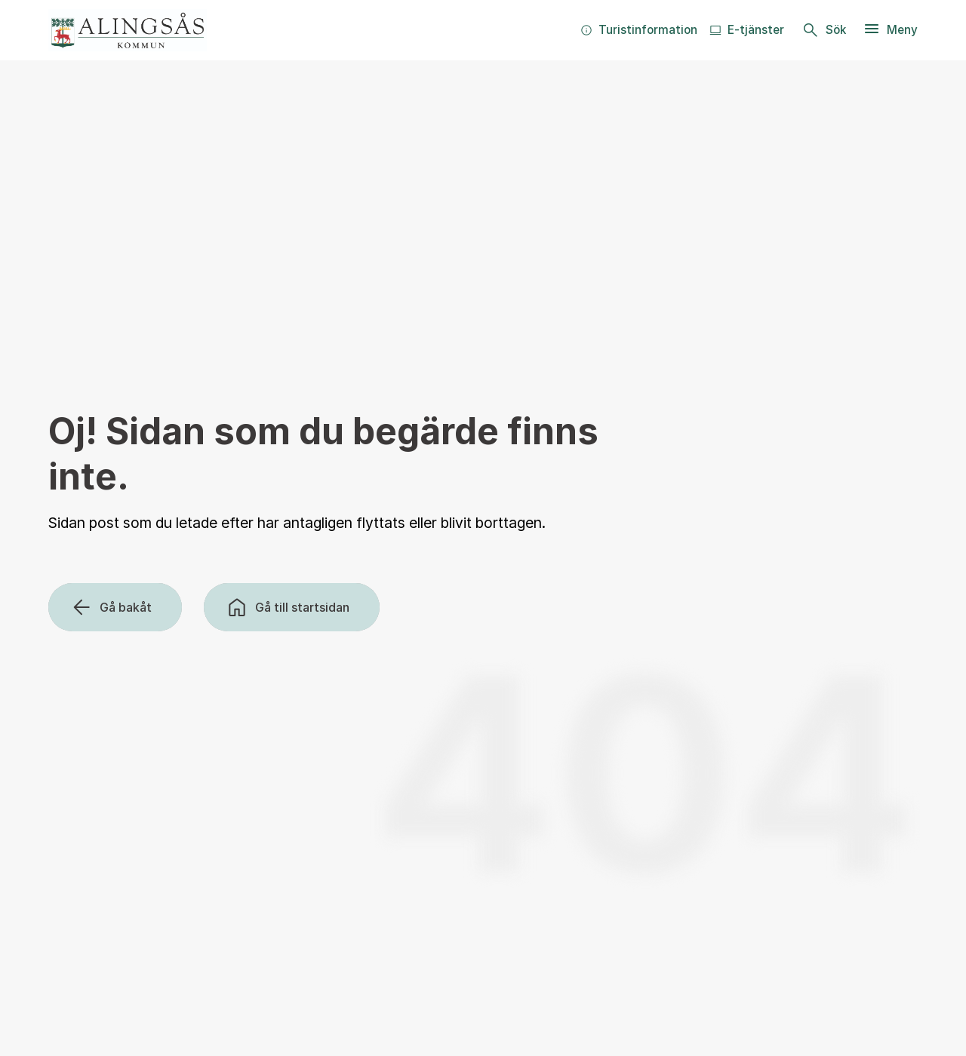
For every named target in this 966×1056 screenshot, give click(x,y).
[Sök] (823, 30)
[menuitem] (638, 30)
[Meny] (890, 30)
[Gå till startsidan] (292, 607)
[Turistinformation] (638, 30)
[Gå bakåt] (115, 607)
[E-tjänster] (746, 30)
